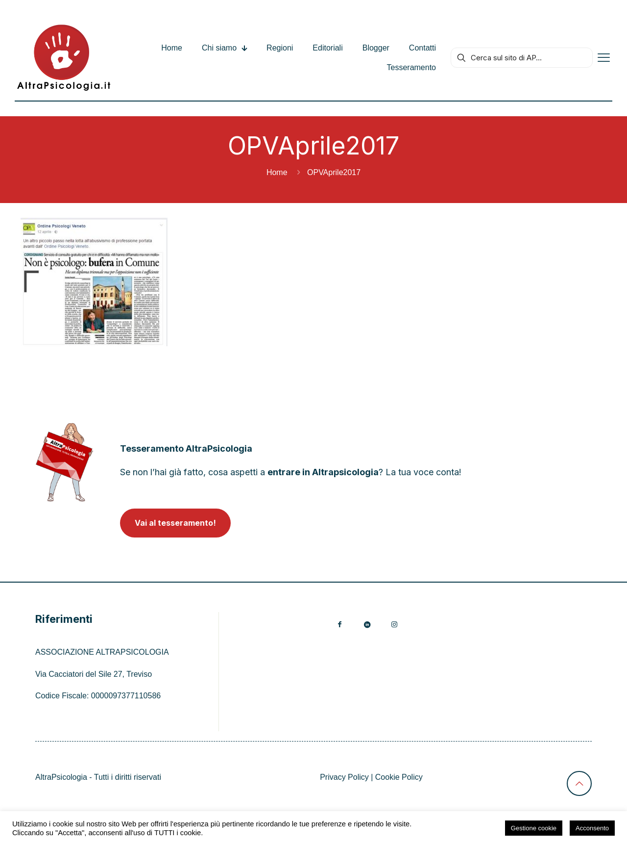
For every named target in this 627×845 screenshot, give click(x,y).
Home (277, 172)
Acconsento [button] (592, 828)
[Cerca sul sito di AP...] (522, 58)
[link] (64, 462)
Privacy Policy (344, 777)
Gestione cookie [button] (533, 828)
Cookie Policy (399, 777)
